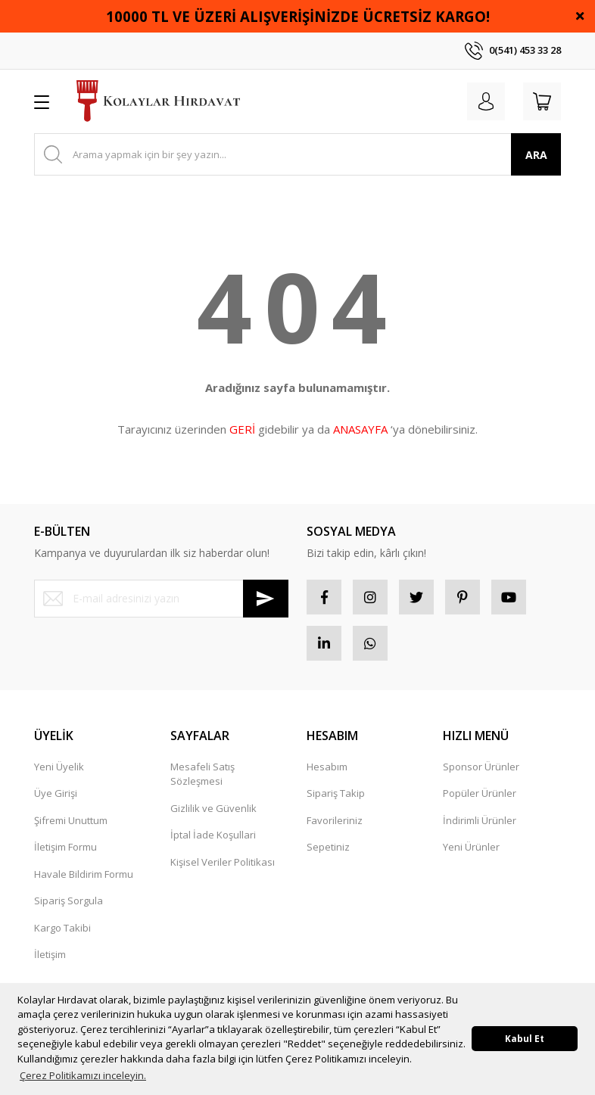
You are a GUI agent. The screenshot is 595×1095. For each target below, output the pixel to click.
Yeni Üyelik (59, 772)
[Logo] (158, 101)
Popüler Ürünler (479, 799)
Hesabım (327, 772)
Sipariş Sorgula (68, 906)
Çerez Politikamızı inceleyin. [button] (83, 1075)
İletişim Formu (65, 853)
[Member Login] (479, 101)
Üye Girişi (55, 799)
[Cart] (540, 101)
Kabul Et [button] (524, 1038)
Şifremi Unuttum (70, 826)
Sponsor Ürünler (481, 772)
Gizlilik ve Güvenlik (213, 814)
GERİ (242, 429)
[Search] (297, 154)
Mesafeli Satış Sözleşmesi (202, 780)
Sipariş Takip (336, 799)
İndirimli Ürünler (479, 826)
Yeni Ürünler (471, 853)
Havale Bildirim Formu (83, 880)
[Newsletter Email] (161, 598)
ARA (536, 155)
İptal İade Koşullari (213, 841)
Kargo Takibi (62, 934)
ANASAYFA (360, 429)
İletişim (50, 960)
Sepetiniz (328, 853)
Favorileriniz (335, 826)
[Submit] (265, 598)
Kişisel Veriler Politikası (222, 868)
